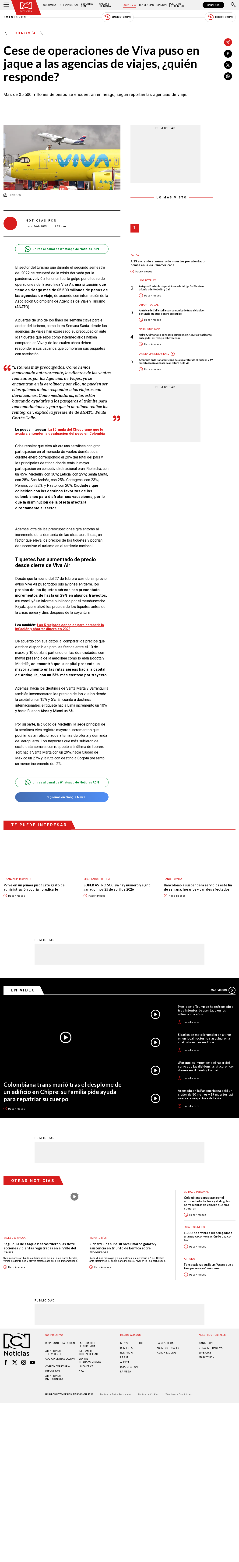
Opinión (161, 5)
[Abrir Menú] (6, 5)
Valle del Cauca (14, 1237)
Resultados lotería (97, 879)
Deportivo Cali (149, 304)
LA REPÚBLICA (165, 1343)
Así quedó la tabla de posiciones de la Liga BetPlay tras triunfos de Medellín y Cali (171, 288)
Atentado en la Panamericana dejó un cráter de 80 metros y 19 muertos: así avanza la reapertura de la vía (176, 361)
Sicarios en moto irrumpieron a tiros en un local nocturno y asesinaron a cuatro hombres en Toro (205, 1038)
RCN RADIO (126, 1352)
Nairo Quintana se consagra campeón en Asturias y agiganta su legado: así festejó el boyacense (175, 336)
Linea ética (86, 1366)
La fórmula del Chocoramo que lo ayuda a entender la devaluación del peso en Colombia (60, 431)
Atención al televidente (53, 1353)
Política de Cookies (148, 1394)
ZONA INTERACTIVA (210, 1348)
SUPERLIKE (205, 1352)
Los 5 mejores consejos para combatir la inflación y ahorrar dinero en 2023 (59, 627)
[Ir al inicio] (26, 7)
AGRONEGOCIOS (166, 1352)
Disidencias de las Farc (154, 353)
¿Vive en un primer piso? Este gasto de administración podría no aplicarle (34, 887)
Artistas (189, 1258)
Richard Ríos (97, 1237)
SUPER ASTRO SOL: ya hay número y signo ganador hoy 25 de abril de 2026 (117, 887)
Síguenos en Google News (62, 797)
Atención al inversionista (54, 1378)
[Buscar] (233, 5)
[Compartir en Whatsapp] (228, 76)
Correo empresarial (58, 1366)
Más (223, 990)
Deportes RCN (87, 5)
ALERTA (124, 1362)
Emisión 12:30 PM (118, 17)
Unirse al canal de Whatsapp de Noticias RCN (62, 249)
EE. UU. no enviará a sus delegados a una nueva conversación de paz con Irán (208, 1236)
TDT (141, 1343)
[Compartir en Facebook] (228, 54)
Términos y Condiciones (178, 1394)
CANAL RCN (213, 5)
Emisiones (15, 17)
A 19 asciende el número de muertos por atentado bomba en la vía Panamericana (167, 263)
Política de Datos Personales (115, 1394)
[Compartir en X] (228, 65)
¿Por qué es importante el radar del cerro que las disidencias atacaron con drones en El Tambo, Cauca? (206, 1066)
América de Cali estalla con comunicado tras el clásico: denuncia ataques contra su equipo (171, 312)
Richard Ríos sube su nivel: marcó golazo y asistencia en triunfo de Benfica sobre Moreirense (122, 1248)
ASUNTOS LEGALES (168, 1348)
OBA (81, 1371)
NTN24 (124, 1343)
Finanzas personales (17, 879)
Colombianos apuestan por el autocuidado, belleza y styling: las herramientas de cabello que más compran (207, 1203)
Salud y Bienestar (105, 5)
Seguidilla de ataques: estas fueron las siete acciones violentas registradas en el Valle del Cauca (40, 1248)
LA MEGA (125, 1371)
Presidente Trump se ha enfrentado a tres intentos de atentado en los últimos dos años (205, 1010)
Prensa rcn (52, 1371)
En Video (23, 990)
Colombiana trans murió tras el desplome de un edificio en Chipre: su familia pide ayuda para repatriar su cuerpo (63, 1091)
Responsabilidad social (60, 1343)
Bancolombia (173, 879)
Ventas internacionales (90, 1360)
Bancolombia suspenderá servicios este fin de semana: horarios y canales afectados (198, 887)
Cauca (134, 255)
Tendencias (146, 5)
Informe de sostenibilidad (88, 1353)
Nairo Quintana (149, 329)
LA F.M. (124, 1357)
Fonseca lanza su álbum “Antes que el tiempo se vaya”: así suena (209, 1266)
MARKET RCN (206, 1357)
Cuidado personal (196, 1191)
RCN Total (127, 1348)
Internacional (68, 5)
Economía (129, 5)
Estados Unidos (194, 1227)
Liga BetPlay (147, 280)
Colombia (49, 5)
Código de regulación (60, 1358)
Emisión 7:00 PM (220, 17)
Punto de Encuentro (176, 5)
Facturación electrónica (87, 1345)
